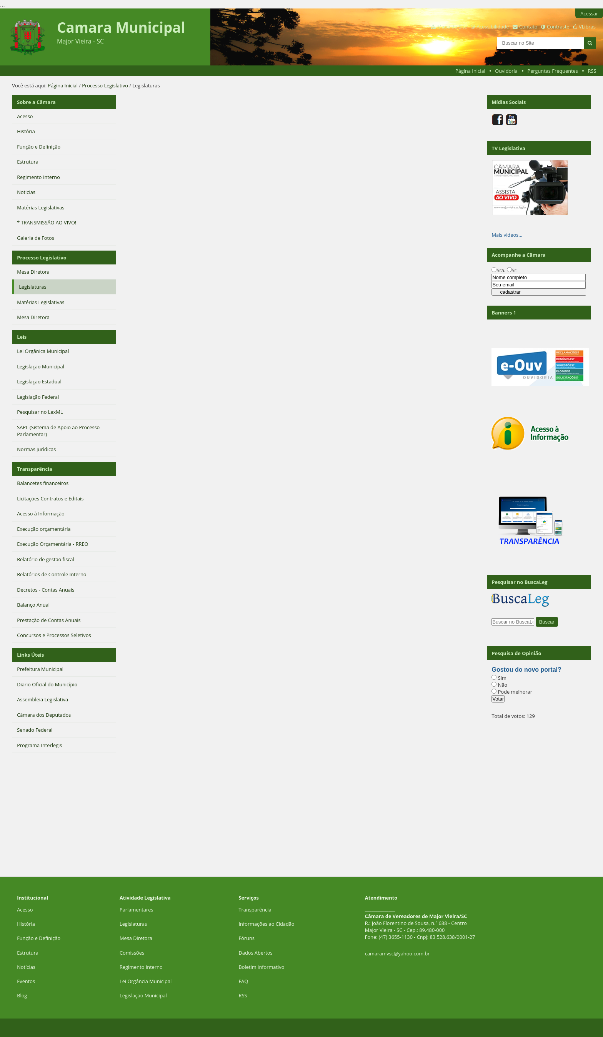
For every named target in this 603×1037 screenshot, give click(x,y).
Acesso (25, 909)
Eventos (26, 981)
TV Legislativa (508, 148)
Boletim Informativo (262, 966)
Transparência (34, 468)
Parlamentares (136, 909)
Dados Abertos (256, 952)
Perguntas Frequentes (552, 70)
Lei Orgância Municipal (146, 981)
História (26, 923)
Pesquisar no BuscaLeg (519, 582)
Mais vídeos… (506, 234)
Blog (22, 995)
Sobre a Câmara (36, 102)
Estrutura (27, 952)
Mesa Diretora (136, 938)
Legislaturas (133, 923)
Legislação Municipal (143, 995)
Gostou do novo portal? (526, 669)
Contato (528, 26)
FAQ (243, 981)
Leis (22, 336)
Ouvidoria (506, 70)
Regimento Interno (141, 966)
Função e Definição (38, 938)
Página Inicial (470, 70)
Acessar (589, 13)
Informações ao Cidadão (267, 923)
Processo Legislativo (105, 85)
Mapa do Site (452, 26)
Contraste (558, 26)
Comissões (132, 952)
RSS (592, 70)
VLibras (587, 26)
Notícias (26, 966)
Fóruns (247, 938)
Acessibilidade (492, 26)
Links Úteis (30, 654)
